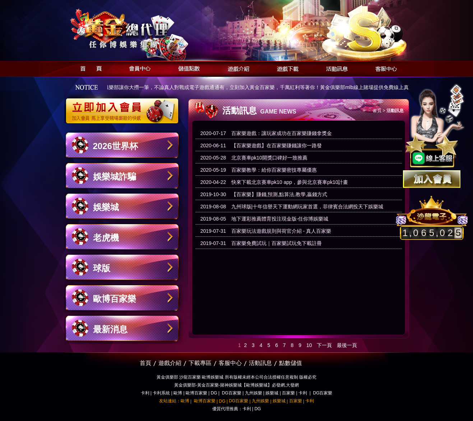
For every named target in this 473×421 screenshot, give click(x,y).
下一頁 (324, 345)
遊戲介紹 (236, 68)
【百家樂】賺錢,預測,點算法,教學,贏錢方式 (279, 194)
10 (309, 345)
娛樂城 (106, 207)
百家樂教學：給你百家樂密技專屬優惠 (274, 170)
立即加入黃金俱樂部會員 (124, 107)
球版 (101, 268)
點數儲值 (290, 363)
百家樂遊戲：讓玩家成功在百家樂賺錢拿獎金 (281, 133)
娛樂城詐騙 (114, 176)
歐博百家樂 (114, 299)
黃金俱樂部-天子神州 (140, 29)
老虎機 (106, 237)
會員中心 (138, 68)
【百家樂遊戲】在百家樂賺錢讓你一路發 (276, 145)
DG (214, 392)
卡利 (145, 392)
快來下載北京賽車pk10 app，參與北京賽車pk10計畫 (289, 182)
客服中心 (384, 68)
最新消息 (110, 329)
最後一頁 (347, 345)
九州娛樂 (253, 392)
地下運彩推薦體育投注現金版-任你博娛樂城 (280, 219)
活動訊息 (335, 68)
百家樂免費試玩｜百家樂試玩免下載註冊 (276, 243)
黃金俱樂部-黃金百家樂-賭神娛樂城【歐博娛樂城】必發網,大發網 (236, 385)
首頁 (88, 68)
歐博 (177, 392)
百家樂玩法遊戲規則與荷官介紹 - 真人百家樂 (281, 231)
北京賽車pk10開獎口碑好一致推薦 (269, 158)
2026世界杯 (115, 146)
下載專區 (200, 363)
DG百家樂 (231, 392)
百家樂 (288, 392)
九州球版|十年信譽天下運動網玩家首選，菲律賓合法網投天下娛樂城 (307, 206)
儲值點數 (187, 68)
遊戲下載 (285, 68)
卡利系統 (161, 392)
